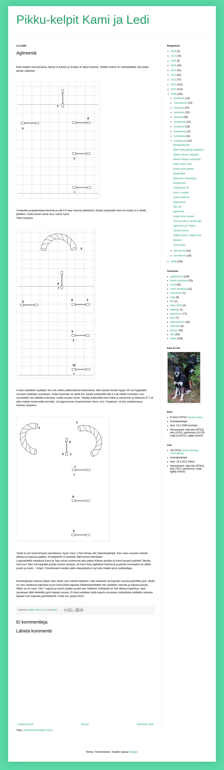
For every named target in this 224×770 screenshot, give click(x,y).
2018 (174, 51)
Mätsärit (177, 240)
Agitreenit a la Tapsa (184, 225)
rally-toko (175, 326)
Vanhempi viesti (145, 724)
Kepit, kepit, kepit (182, 164)
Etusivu (85, 724)
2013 (174, 75)
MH (172, 301)
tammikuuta (180, 255)
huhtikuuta (180, 136)
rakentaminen (177, 322)
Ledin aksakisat (178, 288)
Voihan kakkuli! (181, 197)
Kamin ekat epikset (183, 168)
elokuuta (179, 117)
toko (172, 334)
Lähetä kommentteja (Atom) (38, 730)
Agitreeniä (178, 211)
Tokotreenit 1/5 (181, 187)
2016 (174, 60)
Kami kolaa (179, 244)
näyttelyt (174, 309)
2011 (174, 84)
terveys (174, 330)
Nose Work (176, 305)
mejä (172, 297)
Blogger (133, 751)
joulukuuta (180, 98)
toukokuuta (180, 131)
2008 (174, 261)
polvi (172, 317)
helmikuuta (180, 250)
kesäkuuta (180, 126)
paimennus (176, 313)
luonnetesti (176, 293)
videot (173, 338)
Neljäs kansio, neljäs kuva (187, 235)
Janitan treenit (180, 230)
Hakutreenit (179, 202)
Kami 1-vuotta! (181, 192)
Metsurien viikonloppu (185, 178)
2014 (174, 70)
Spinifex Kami (194, 417)
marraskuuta (181, 102)
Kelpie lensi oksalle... (184, 216)
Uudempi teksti (25, 724)
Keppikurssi (179, 183)
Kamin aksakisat (179, 280)
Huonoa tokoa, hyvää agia (187, 221)
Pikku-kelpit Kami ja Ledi (82, 19)
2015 (174, 65)
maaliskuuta (180, 140)
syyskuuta (179, 112)
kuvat (173, 284)
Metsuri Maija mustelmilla (187, 159)
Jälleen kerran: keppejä (185, 154)
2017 (174, 55)
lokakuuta (179, 107)
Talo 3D (177, 206)
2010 (174, 89)
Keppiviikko (179, 173)
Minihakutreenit (181, 145)
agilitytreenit (176, 276)
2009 (174, 94)
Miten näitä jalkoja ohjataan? (188, 149)
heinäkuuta (180, 121)
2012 (174, 79)
